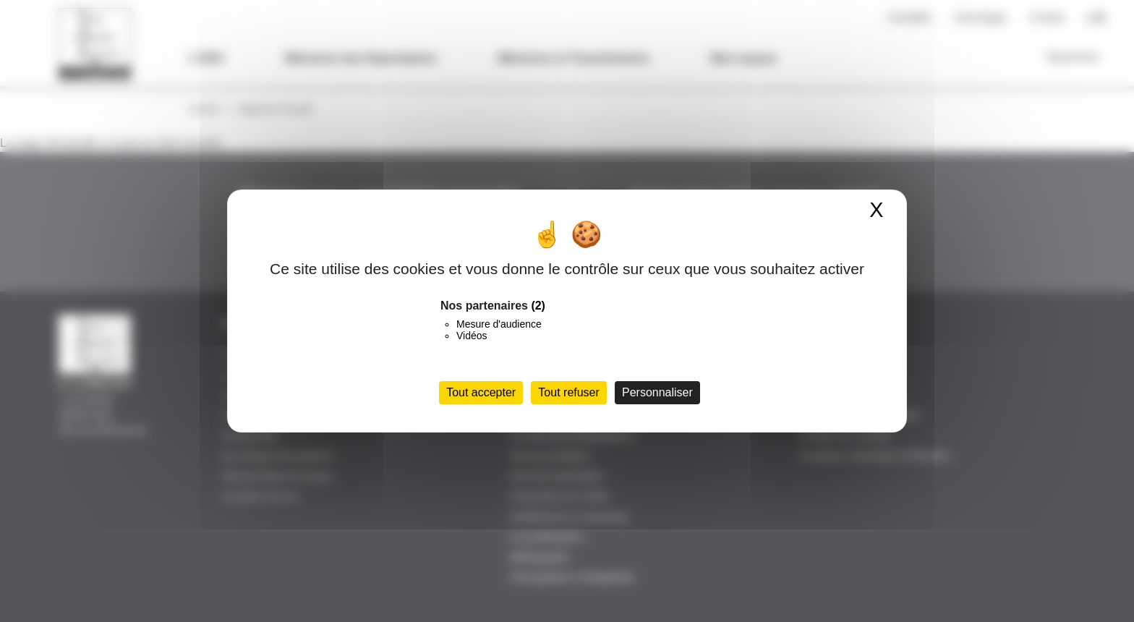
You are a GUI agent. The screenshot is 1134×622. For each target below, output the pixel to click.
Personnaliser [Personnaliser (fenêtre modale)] (657, 392)
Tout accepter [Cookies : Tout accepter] (481, 392)
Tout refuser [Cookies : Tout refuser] (568, 392)
